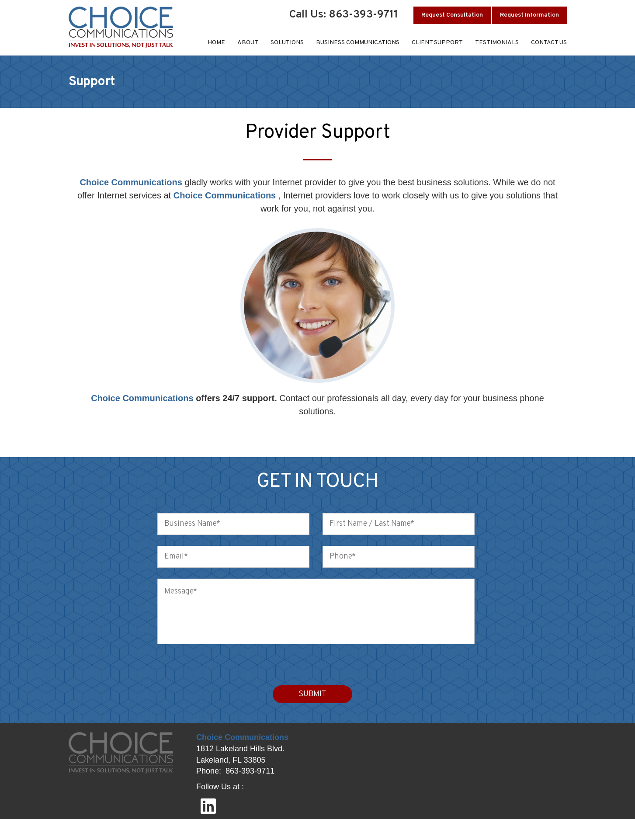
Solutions (287, 42)
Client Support (437, 42)
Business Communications (357, 42)
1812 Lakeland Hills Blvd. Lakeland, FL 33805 (240, 754)
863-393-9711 (250, 771)
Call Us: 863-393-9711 (343, 15)
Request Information (529, 15)
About (247, 42)
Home (216, 42)
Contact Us (549, 42)
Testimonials (497, 42)
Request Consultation (452, 15)
